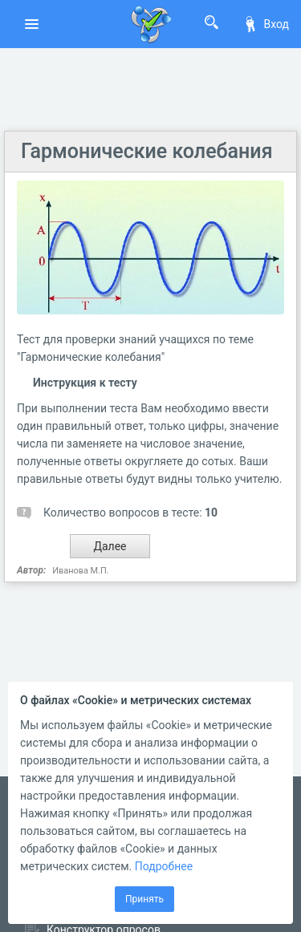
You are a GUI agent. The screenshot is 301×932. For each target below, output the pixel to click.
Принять (144, 899)
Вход (265, 24)
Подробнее (164, 866)
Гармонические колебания (147, 151)
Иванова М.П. (80, 570)
